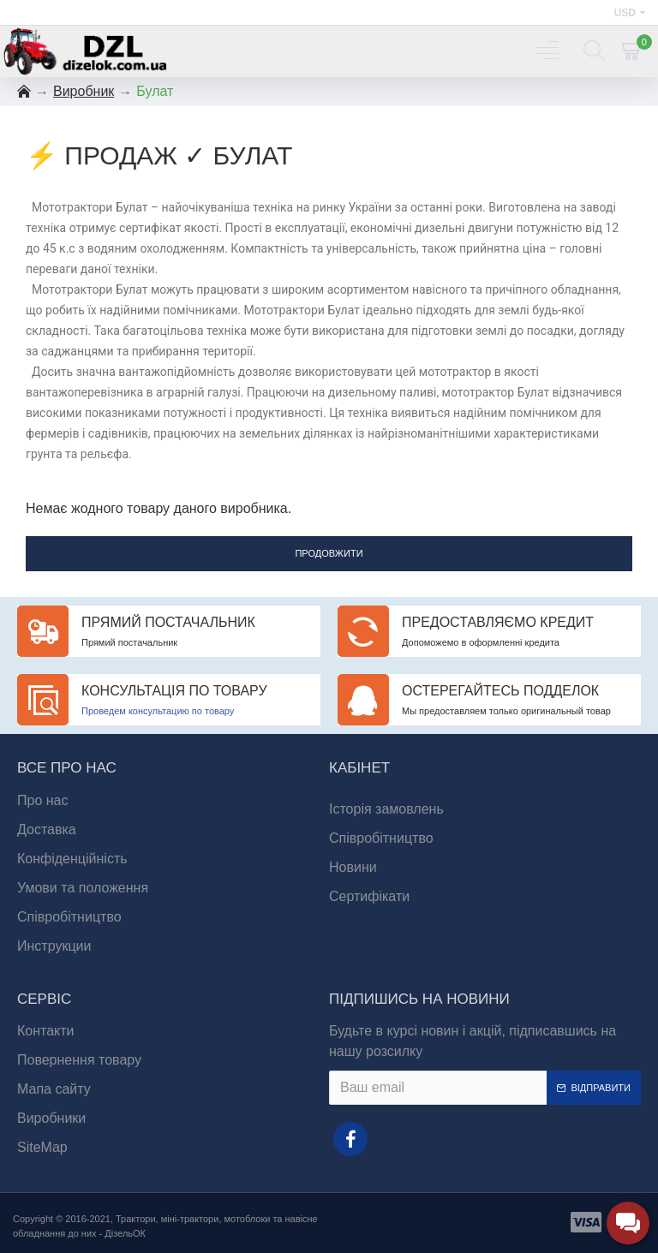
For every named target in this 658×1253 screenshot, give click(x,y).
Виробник (83, 91)
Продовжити (328, 553)
